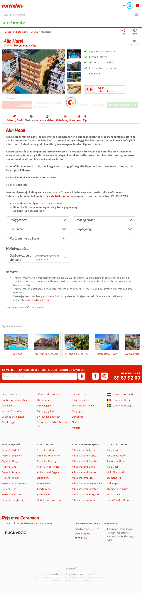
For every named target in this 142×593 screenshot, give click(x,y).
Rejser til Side (9, 466)
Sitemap (76, 422)
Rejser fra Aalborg (46, 461)
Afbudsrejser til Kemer (84, 472)
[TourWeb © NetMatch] (71, 568)
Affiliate (76, 427)
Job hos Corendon (12, 411)
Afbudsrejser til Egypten (85, 489)
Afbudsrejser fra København (87, 483)
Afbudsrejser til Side (83, 477)
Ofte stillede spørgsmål (49, 394)
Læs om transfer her (38, 300)
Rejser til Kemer (10, 477)
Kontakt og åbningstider (15, 400)
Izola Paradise (114, 494)
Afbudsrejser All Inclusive (85, 500)
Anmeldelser (47, 120)
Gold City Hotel (115, 472)
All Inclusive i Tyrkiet (48, 466)
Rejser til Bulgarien (12, 455)
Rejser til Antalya (11, 472)
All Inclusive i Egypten (48, 472)
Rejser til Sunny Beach (14, 483)
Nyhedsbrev (8, 405)
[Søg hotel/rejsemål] (71, 14)
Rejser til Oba (9, 489)
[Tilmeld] (81, 376)
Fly (85, 120)
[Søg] (136, 14)
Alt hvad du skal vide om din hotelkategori (31, 177)
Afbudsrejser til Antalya (84, 461)
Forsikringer (8, 422)
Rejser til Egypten (11, 494)
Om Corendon (10, 394)
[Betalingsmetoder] (15, 532)
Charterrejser (44, 489)
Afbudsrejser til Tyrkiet (84, 450)
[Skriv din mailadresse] (39, 376)
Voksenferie (43, 483)
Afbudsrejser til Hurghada (86, 494)
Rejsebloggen (44, 405)
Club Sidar (112, 466)
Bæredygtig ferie (46, 411)
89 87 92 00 (127, 378)
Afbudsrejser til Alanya (84, 455)
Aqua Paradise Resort (119, 500)
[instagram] (104, 376)
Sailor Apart (113, 483)
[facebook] (95, 376)
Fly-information (45, 400)
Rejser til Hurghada (12, 500)
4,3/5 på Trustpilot (13, 22)
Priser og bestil (14, 120)
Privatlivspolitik (80, 400)
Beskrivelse (31, 120)
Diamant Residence (117, 489)
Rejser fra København (48, 455)
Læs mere (94, 73)
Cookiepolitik (79, 394)
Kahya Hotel (114, 450)
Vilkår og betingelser (13, 416)
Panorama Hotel (116, 461)
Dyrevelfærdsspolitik (83, 405)
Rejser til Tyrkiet (10, 450)
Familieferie (43, 494)
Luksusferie (43, 477)
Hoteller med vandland (49, 500)
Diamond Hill (114, 477)
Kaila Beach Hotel (116, 455)
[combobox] (71, 14)
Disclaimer (77, 416)
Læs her (10, 307)
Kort (79, 120)
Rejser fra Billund (46, 450)
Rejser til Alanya (10, 461)
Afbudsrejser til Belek (83, 466)
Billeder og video (65, 120)
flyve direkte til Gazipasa (54, 196)
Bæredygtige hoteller (48, 416)
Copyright (77, 411)
